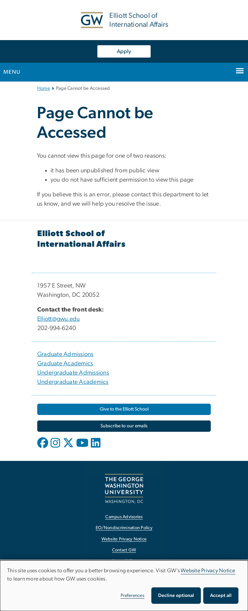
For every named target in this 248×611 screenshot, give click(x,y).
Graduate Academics (65, 364)
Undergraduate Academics (73, 382)
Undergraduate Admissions (73, 373)
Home (43, 88)
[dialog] (124, 585)
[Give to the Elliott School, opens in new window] (124, 409)
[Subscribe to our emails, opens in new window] (124, 426)
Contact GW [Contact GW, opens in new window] (124, 550)
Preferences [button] (132, 595)
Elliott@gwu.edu (58, 319)
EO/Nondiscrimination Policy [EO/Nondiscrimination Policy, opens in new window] (124, 528)
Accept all (221, 595)
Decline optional (176, 595)
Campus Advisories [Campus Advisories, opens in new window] (123, 517)
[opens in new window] (43, 448)
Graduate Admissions (65, 354)
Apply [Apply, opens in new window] (124, 51)
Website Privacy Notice (208, 570)
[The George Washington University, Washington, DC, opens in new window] (124, 488)
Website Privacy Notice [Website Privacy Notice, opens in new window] (124, 539)
